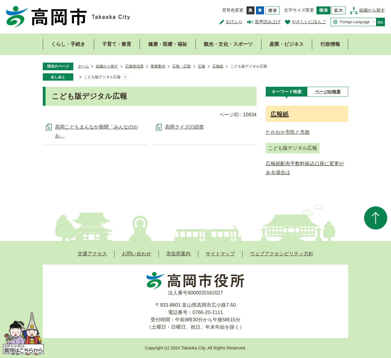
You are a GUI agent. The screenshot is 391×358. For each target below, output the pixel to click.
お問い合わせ (136, 253)
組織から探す (372, 10)
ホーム (83, 66)
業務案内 (158, 66)
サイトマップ (220, 253)
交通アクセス (92, 253)
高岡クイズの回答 (184, 127)
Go (380, 22)
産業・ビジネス (286, 44)
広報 (201, 66)
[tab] (286, 92)
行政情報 (330, 44)
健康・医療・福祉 (167, 44)
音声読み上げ (267, 21)
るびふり (234, 21)
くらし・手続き (68, 44)
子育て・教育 (116, 44)
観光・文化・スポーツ (228, 44)
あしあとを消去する (125, 77)
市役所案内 (178, 253)
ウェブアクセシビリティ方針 (281, 253)
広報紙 (217, 66)
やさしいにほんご (309, 21)
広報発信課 (134, 66)
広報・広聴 (181, 66)
